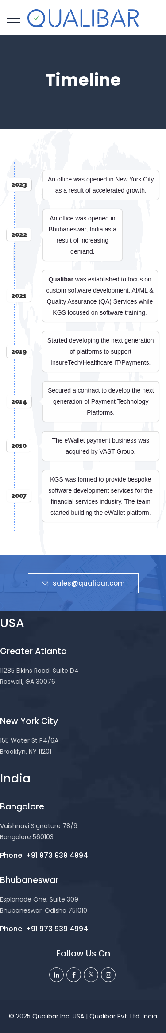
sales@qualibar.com (83, 583)
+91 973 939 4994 (57, 855)
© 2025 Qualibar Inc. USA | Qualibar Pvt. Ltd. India (83, 1016)
